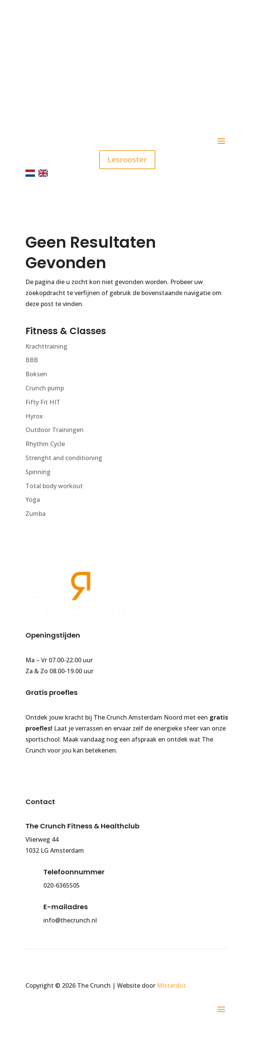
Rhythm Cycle (45, 444)
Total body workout (54, 486)
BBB (31, 360)
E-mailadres (65, 906)
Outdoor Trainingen (54, 430)
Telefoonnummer (74, 872)
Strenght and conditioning (63, 458)
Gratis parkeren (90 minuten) (112, 101)
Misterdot (171, 985)
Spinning (38, 472)
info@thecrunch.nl (86, 74)
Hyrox (34, 416)
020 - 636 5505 (77, 47)
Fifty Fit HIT (42, 402)
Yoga (32, 499)
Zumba (35, 513)
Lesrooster (127, 159)
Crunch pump (44, 388)
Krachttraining (46, 346)
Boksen (36, 374)
